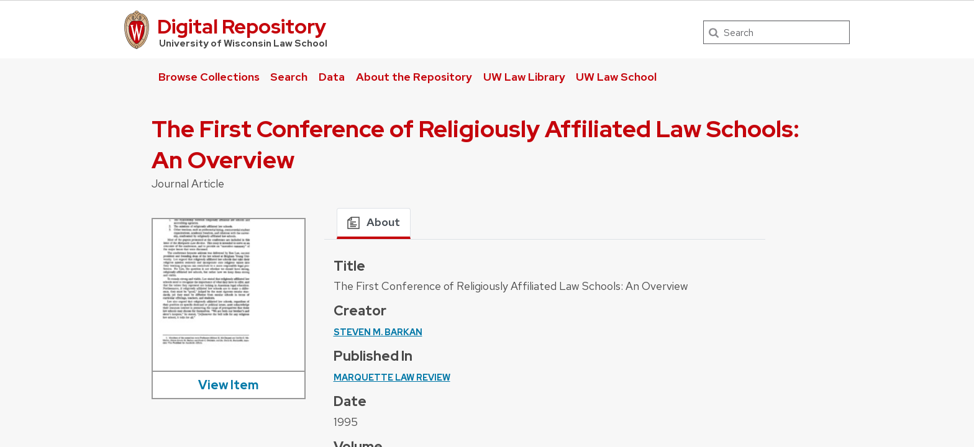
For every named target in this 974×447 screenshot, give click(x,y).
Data (332, 77)
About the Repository (414, 77)
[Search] (776, 32)
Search (288, 77)
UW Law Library (524, 77)
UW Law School (616, 77)
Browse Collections (209, 77)
